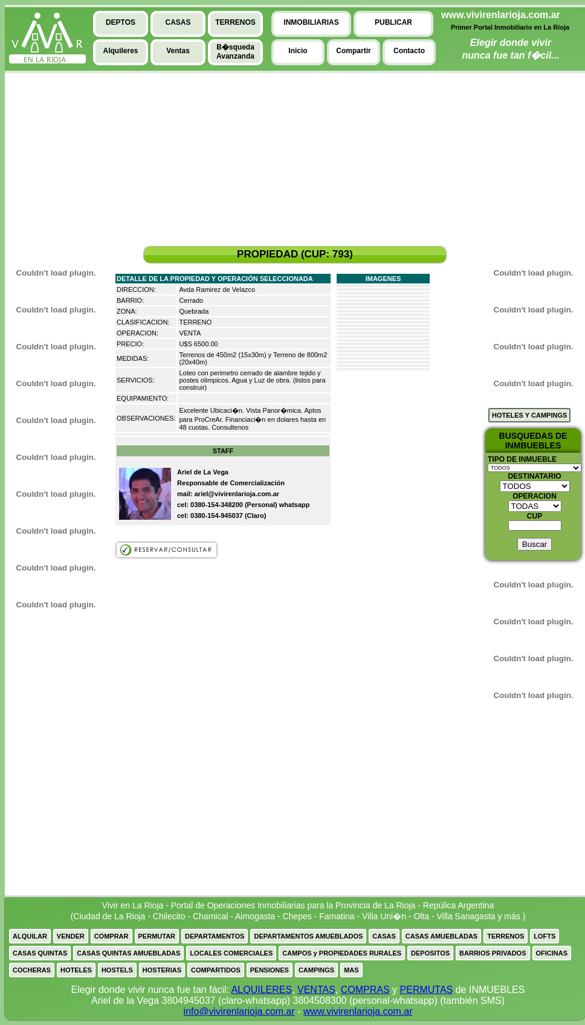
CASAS (384, 936)
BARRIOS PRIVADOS (492, 953)
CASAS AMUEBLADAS (441, 936)
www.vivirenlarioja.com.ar (358, 1011)
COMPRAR (111, 936)
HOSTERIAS (162, 970)
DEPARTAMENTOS (214, 936)
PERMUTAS (426, 990)
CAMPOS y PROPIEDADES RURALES (341, 953)
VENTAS (316, 990)
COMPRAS (365, 990)
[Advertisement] (50, 163)
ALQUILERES (261, 990)
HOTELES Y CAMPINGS (529, 415)
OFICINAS (552, 953)
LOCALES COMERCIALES (231, 953)
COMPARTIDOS (216, 970)
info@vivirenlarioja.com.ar (238, 1011)
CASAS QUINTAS (40, 953)
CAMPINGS (316, 970)
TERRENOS (505, 936)
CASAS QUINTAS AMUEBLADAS (128, 953)
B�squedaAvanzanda (235, 51)
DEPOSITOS (430, 953)
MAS (351, 970)
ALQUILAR (30, 936)
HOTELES (76, 970)
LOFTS (544, 936)
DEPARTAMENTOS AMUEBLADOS (308, 936)
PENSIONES (269, 970)
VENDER (71, 936)
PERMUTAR (157, 936)
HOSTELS (117, 970)
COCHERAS (32, 970)
